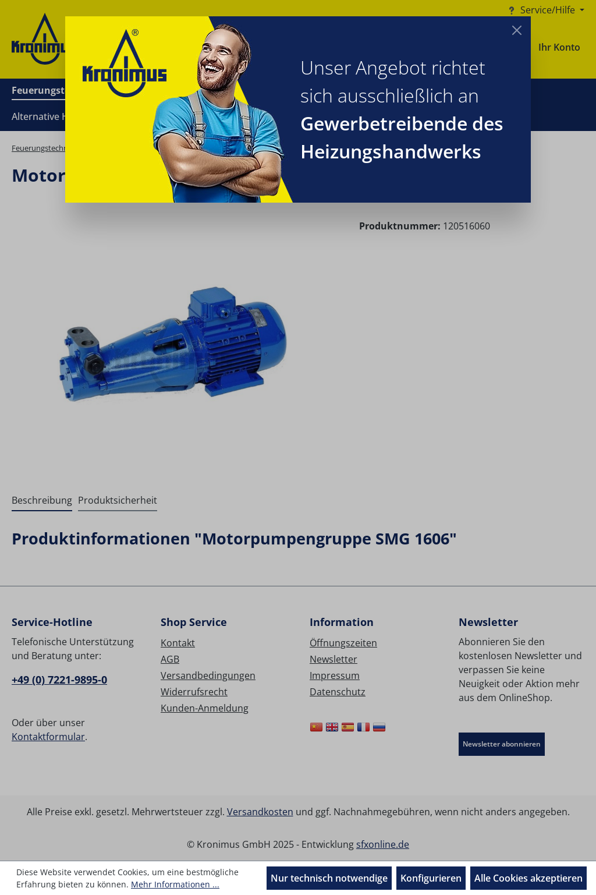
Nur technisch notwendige (329, 878)
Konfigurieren (431, 878)
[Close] (517, 30)
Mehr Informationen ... (175, 884)
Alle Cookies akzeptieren (528, 878)
